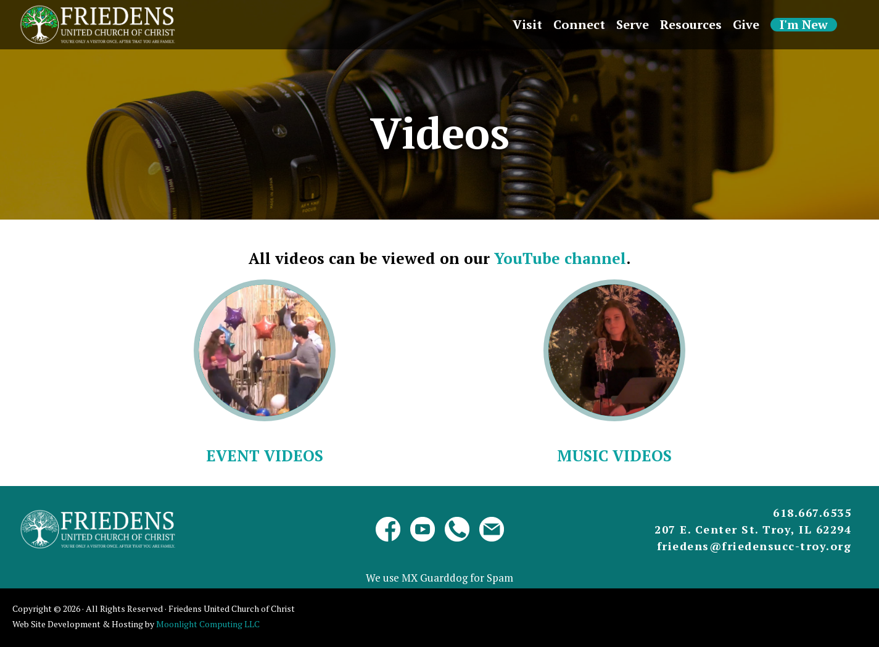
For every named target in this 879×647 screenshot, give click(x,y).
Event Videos (264, 455)
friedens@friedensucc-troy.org (754, 545)
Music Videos (614, 455)
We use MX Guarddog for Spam (439, 578)
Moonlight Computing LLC (208, 624)
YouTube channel (560, 258)
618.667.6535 (812, 512)
